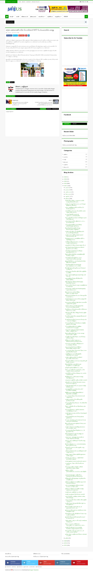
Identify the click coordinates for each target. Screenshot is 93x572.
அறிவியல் (50, 16)
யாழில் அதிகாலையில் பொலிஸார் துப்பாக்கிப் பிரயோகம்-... (73, 357)
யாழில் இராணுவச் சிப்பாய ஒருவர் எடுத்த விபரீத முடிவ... (75, 386)
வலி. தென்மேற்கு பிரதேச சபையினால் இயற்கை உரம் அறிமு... (74, 248)
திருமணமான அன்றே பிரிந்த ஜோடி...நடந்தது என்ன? (72, 292)
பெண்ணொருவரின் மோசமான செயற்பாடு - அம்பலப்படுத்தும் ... (75, 320)
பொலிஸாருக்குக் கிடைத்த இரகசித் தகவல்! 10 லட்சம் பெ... (75, 316)
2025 (65, 177)
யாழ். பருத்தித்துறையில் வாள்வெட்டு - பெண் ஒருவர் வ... (74, 208)
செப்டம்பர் (68, 194)
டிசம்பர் (67, 187)
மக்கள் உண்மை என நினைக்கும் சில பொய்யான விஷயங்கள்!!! (74, 306)
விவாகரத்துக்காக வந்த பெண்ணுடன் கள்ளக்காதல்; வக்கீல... (74, 434)
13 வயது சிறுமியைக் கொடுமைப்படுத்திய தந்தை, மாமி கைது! (75, 323)
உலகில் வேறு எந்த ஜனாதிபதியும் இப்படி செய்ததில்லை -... (75, 503)
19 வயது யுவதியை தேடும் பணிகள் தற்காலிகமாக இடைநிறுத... (74, 467)
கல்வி (17, 16)
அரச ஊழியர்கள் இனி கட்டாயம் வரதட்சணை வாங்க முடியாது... (73, 258)
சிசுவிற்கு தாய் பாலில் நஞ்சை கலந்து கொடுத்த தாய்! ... (74, 377)
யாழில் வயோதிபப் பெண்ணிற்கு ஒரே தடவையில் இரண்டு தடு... (74, 232)
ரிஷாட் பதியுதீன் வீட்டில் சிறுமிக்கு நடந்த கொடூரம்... (75, 406)
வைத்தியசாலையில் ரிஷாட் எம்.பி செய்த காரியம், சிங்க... (75, 337)
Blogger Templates (34, 569)
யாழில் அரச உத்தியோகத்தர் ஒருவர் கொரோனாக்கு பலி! (74, 235)
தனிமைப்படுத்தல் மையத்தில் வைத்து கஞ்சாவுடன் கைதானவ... (74, 489)
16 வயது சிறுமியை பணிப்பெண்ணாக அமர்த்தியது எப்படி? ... (74, 410)
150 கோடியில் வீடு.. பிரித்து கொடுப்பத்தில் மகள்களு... (75, 313)
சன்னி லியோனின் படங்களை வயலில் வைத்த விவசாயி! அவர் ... (74, 201)
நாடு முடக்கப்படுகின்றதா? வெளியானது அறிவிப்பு (75, 441)
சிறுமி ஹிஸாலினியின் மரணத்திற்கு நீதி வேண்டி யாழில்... (75, 254)
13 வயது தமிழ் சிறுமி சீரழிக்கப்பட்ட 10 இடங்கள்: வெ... (75, 430)
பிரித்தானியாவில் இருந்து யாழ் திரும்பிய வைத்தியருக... (75, 479)
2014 (65, 543)
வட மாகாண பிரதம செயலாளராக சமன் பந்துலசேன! (75, 396)
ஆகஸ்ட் (67, 196)
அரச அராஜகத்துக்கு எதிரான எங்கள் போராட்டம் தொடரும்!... (74, 485)
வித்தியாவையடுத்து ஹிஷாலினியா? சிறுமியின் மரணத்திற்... (74, 393)
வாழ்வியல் (58, 16)
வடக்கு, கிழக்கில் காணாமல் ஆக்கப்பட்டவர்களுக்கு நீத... (72, 215)
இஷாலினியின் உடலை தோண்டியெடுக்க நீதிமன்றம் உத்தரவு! (75, 261)
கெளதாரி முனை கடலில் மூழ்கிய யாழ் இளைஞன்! (74, 448)
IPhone (26, 566)
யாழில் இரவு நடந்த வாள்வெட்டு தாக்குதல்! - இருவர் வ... (76, 413)
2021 (65, 185)
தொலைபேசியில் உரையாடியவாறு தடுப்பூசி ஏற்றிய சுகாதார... (76, 361)
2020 (65, 541)
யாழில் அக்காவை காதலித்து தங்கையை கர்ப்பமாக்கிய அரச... (75, 427)
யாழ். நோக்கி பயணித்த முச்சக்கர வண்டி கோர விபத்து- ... (75, 497)
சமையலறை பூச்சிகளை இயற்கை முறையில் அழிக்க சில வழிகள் (76, 302)
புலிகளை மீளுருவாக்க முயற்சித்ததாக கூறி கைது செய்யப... (75, 451)
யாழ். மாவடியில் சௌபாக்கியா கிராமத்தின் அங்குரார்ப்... (76, 500)
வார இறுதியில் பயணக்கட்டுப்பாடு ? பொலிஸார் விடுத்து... (74, 389)
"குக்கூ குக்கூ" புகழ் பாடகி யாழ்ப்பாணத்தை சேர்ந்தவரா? (76, 521)
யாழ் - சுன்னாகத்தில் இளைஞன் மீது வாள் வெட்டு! (75, 275)
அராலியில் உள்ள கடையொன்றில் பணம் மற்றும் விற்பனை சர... (75, 211)
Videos (66, 16)
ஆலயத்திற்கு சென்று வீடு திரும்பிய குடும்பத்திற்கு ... (74, 278)
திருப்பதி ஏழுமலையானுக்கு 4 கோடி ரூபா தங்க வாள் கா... (75, 424)
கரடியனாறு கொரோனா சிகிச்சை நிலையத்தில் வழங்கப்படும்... (73, 347)
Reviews (32, 566)
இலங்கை (12, 82)
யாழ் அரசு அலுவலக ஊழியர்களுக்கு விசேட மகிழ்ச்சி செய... (74, 330)
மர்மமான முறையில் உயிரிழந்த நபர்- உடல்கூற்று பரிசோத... (74, 344)
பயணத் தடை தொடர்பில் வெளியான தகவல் (74, 463)
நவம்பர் (67, 189)
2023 (65, 181)
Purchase (39, 566)
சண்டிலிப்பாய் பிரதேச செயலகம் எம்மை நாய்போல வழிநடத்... (75, 382)
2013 (65, 545)
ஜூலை (67, 198)
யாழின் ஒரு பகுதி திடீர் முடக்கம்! (73, 492)
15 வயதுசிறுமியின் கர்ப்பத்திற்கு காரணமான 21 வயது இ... (73, 327)
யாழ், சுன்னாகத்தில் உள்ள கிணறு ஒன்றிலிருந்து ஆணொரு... (73, 225)
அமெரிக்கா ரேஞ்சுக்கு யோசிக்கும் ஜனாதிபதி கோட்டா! (73, 251)
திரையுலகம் (33, 16)
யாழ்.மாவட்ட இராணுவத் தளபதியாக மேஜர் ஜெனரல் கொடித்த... (74, 437)
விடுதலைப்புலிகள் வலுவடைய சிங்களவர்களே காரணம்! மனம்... (73, 340)
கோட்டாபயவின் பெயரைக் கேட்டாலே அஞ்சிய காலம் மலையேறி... (75, 370)
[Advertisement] (74, 100)
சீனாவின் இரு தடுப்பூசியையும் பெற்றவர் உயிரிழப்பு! (75, 268)
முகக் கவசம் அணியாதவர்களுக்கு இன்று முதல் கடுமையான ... (75, 289)
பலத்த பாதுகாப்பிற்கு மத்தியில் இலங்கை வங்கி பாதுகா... (75, 455)
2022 (65, 183)
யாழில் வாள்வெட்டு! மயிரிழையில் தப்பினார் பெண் (73, 400)
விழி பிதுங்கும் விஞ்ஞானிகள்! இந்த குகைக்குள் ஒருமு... (74, 282)
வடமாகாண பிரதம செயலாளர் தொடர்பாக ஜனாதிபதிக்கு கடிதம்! (75, 351)
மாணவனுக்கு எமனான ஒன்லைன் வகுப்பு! (75, 461)
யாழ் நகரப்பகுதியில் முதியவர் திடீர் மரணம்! (76, 380)
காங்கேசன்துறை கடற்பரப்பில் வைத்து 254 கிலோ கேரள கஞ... (75, 299)
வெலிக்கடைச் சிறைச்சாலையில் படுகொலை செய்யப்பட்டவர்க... (76, 309)
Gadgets (8, 566)
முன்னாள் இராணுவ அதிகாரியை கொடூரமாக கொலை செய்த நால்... (74, 475)
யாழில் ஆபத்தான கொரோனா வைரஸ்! (75, 494)
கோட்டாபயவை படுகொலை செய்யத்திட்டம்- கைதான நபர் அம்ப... (75, 524)
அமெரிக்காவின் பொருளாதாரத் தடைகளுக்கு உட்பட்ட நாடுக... (73, 265)
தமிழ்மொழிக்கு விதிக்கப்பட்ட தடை (74, 367)
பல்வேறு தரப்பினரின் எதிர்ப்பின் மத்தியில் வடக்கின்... (75, 272)
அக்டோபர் (68, 192)
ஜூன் (67, 538)
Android (20, 566)
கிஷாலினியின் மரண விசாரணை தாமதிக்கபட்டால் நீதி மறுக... (73, 364)
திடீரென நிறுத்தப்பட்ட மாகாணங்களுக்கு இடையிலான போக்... (75, 444)
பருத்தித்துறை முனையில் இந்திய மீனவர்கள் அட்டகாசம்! (73, 354)
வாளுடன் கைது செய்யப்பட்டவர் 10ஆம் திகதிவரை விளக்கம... (75, 204)
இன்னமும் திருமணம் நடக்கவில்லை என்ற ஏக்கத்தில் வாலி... (75, 510)
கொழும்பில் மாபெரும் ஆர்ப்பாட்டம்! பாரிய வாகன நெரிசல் (74, 531)
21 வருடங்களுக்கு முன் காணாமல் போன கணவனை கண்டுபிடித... (75, 420)
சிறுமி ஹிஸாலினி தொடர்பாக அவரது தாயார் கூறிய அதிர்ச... (74, 333)
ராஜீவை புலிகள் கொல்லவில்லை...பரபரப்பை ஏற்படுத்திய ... (75, 471)
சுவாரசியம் (41, 16)
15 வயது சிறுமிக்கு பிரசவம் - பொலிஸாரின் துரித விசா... (76, 403)
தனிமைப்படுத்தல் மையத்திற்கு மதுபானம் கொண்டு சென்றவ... (75, 482)
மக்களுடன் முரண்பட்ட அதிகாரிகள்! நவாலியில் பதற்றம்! (74, 458)
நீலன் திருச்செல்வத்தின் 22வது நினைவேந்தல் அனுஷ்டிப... (72, 228)
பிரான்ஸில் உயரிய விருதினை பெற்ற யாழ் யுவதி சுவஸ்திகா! (75, 514)
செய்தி (11, 16)
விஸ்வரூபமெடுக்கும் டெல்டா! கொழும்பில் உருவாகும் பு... (76, 296)
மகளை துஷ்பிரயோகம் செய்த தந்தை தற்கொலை (74, 417)
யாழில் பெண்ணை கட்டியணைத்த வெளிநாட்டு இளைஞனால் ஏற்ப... (74, 527)
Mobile (14, 566)
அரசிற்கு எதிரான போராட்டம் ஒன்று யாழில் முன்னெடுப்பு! (74, 242)
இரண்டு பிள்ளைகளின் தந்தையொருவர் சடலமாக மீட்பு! (75, 517)
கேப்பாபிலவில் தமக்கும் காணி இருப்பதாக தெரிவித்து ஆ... (76, 218)
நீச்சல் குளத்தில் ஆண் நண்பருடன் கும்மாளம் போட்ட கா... (73, 507)
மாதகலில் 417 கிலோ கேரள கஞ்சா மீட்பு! (75, 245)
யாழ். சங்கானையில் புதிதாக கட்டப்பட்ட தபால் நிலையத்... (75, 221)
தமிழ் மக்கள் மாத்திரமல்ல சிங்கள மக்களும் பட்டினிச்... (76, 534)
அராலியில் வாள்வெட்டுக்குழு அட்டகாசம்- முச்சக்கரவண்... (76, 373)
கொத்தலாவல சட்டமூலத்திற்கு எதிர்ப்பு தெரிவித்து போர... (74, 239)
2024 (65, 179)
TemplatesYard (17, 569)
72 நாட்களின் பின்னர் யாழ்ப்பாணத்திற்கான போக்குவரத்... (76, 285)
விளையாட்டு (24, 16)
